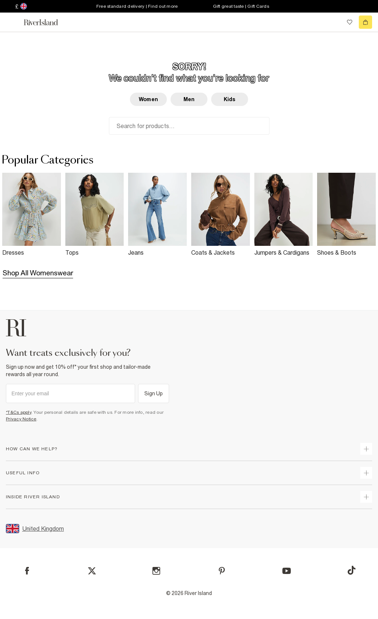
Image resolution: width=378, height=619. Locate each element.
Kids (230, 99)
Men (189, 99)
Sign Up (153, 393)
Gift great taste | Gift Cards (241, 6)
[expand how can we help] (366, 449)
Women (148, 99)
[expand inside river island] (366, 497)
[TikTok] (351, 570)
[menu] (12, 22)
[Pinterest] (222, 571)
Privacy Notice (21, 419)
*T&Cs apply (18, 412)
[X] (91, 571)
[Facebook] (27, 571)
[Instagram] (156, 571)
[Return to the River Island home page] (46, 22)
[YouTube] (287, 571)
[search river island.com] (334, 22)
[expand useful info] (366, 473)
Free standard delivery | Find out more (137, 6)
